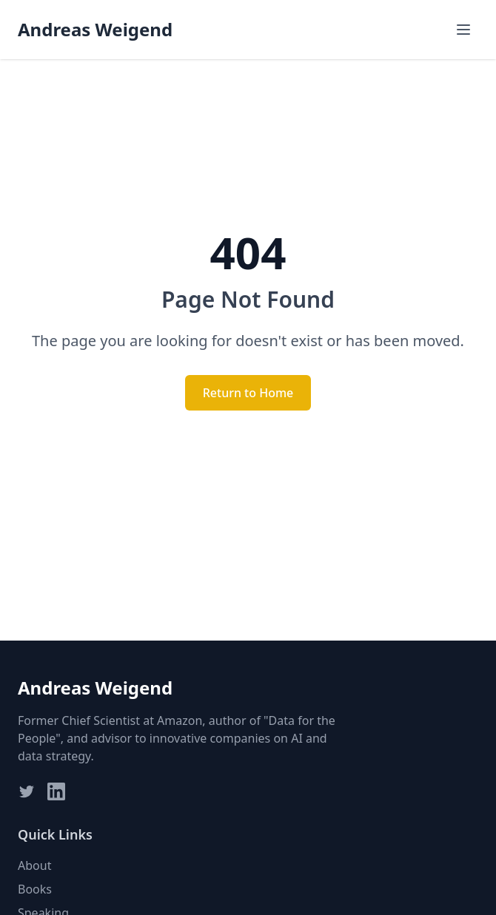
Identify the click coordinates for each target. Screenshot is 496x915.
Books (35, 889)
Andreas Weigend (95, 29)
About (34, 865)
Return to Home (248, 393)
